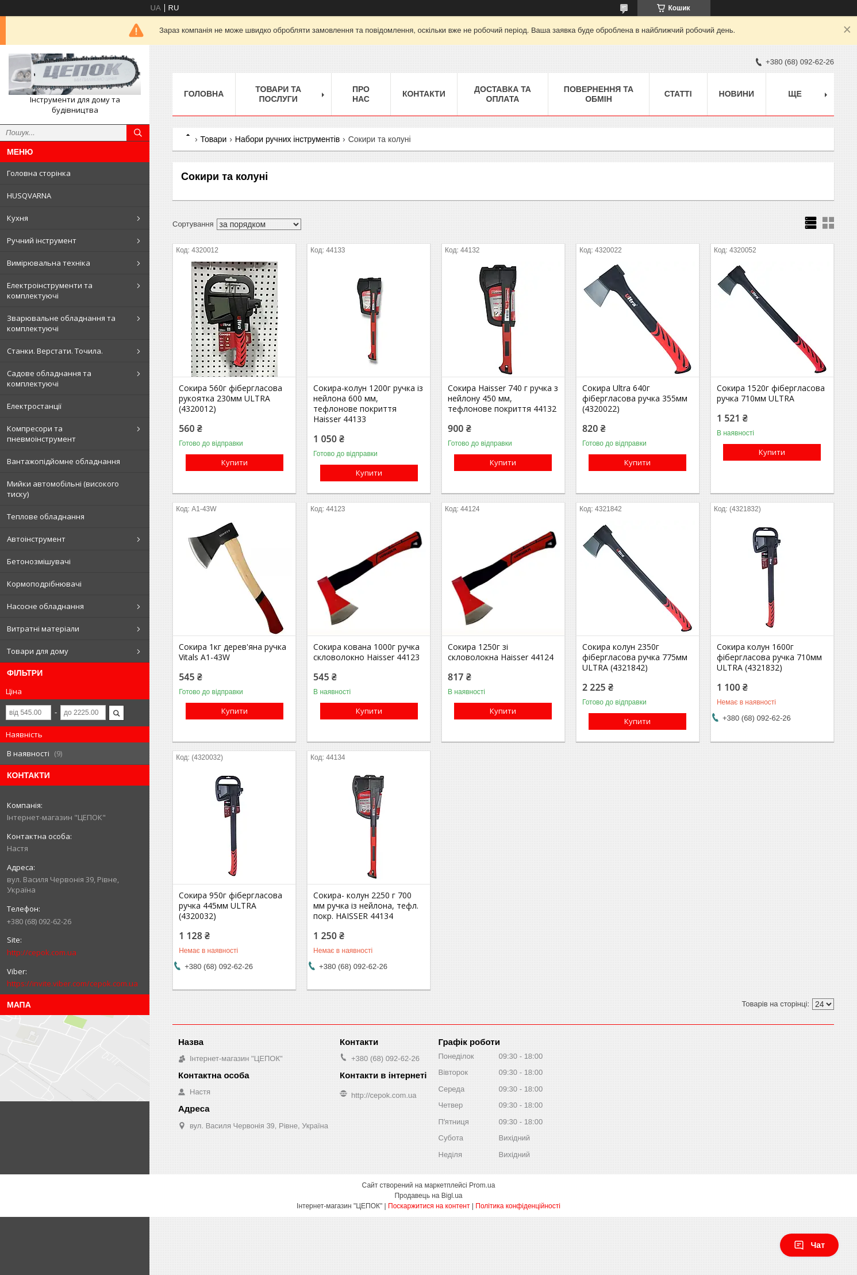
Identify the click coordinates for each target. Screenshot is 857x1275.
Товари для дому (37, 651)
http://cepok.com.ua (41, 952)
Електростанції (34, 406)
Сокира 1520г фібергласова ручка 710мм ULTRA (771, 393)
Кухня (17, 218)
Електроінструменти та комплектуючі (50, 290)
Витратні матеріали (43, 628)
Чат (809, 1245)
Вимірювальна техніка (48, 263)
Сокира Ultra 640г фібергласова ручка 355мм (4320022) (634, 398)
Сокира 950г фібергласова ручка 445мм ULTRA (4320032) (230, 905)
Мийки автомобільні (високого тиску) (63, 488)
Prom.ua (482, 1185)
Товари (213, 139)
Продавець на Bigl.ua (428, 1196)
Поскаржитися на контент (429, 1206)
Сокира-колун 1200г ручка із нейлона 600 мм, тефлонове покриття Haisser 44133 (368, 403)
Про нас (361, 94)
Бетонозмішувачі (39, 561)
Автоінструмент (36, 539)
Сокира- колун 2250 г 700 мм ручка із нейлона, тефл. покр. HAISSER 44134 (365, 905)
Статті (678, 93)
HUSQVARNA (29, 195)
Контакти (423, 93)
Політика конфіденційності (517, 1206)
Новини (736, 93)
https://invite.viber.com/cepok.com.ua (72, 983)
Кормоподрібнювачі (44, 584)
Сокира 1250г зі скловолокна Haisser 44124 (501, 652)
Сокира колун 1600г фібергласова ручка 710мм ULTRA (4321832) (769, 657)
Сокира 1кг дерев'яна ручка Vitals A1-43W (232, 652)
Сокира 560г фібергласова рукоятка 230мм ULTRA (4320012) (230, 398)
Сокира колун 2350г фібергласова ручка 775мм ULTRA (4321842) (634, 657)
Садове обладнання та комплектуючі (49, 378)
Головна (204, 93)
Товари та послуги (278, 94)
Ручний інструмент (41, 240)
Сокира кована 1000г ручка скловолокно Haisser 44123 (366, 652)
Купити (234, 462)
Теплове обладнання (45, 516)
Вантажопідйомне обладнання (63, 461)
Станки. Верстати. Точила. (55, 351)
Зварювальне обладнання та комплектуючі (61, 323)
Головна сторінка (39, 173)
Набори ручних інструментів (287, 139)
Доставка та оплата (502, 94)
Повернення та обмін (598, 94)
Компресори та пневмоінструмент (41, 433)
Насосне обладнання (45, 606)
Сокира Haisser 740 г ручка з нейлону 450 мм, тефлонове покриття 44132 (503, 398)
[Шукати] (137, 132)
